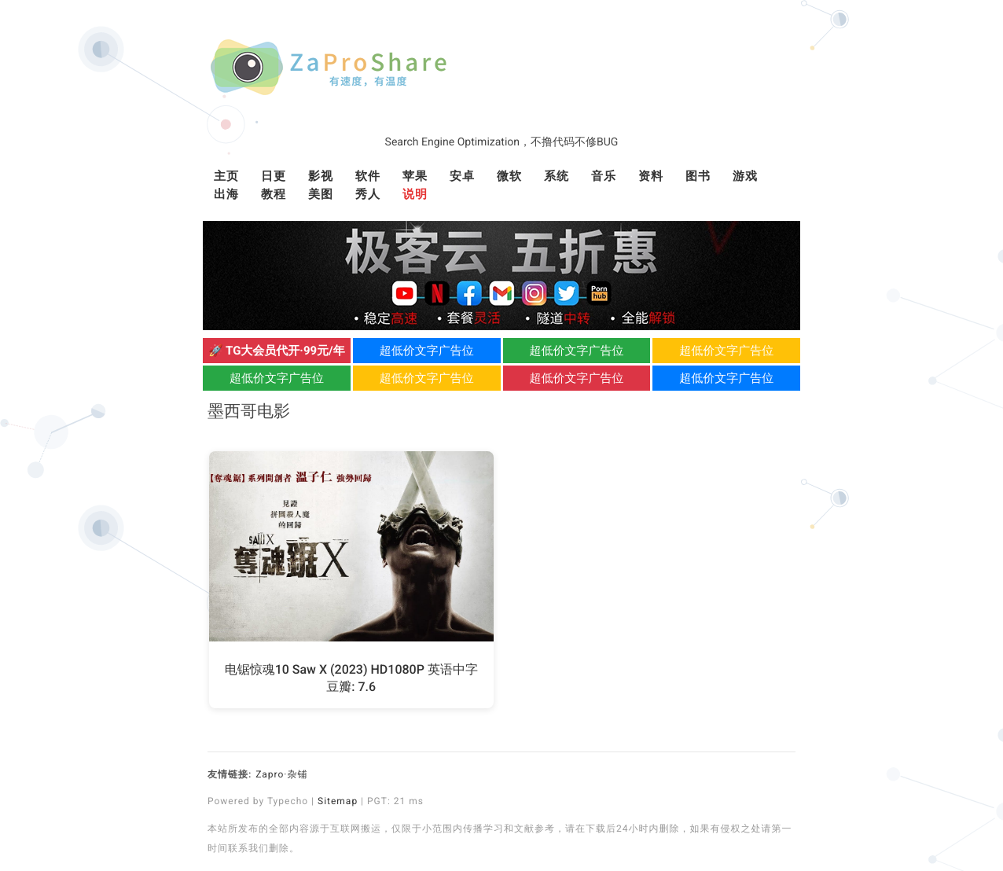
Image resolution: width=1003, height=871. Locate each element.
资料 (650, 176)
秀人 (367, 194)
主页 (226, 176)
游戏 (745, 176)
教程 (273, 194)
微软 (509, 176)
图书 (698, 176)
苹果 (415, 176)
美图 (320, 194)
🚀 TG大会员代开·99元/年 (276, 351)
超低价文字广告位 (427, 351)
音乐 (603, 176)
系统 (556, 176)
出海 (226, 194)
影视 (320, 176)
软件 (367, 176)
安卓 (462, 176)
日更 (273, 176)
